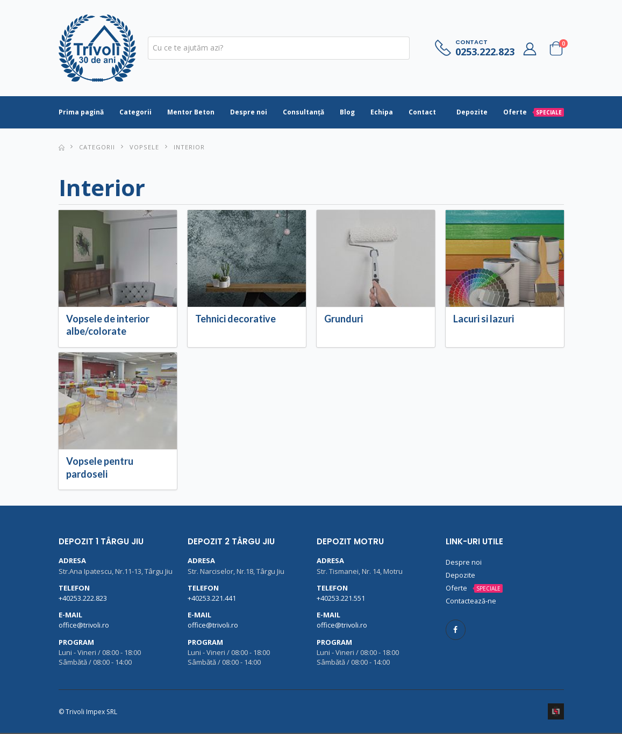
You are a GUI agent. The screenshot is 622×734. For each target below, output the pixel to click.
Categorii (135, 112)
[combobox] (278, 48)
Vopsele (144, 147)
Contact (422, 112)
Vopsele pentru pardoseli (99, 468)
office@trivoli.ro (84, 626)
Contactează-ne (471, 602)
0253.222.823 (484, 52)
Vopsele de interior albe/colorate (107, 326)
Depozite (472, 112)
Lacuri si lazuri (483, 320)
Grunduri (343, 320)
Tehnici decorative (235, 320)
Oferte (533, 112)
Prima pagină (81, 112)
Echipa (381, 112)
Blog (347, 112)
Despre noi (248, 112)
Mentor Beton (191, 112)
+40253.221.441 (212, 599)
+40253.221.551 (341, 599)
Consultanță (303, 112)
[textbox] (278, 48)
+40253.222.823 (83, 599)
